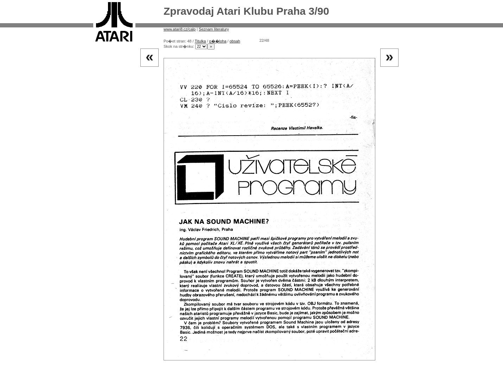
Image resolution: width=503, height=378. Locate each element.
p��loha (218, 41)
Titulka (200, 41)
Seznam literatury (214, 29)
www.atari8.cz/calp (180, 29)
